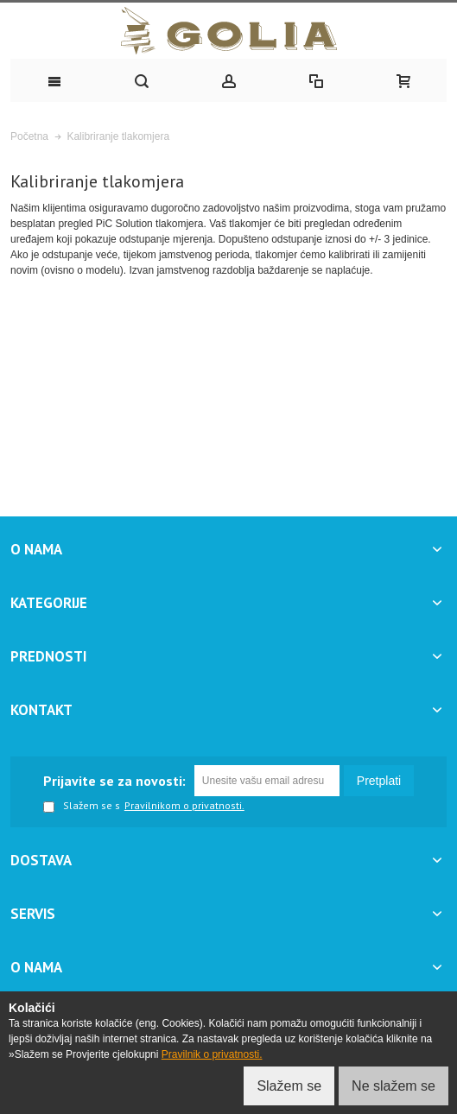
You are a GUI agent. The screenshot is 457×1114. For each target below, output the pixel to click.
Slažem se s (81, 807)
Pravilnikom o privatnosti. (184, 806)
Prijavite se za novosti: (114, 780)
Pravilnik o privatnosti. (212, 1054)
